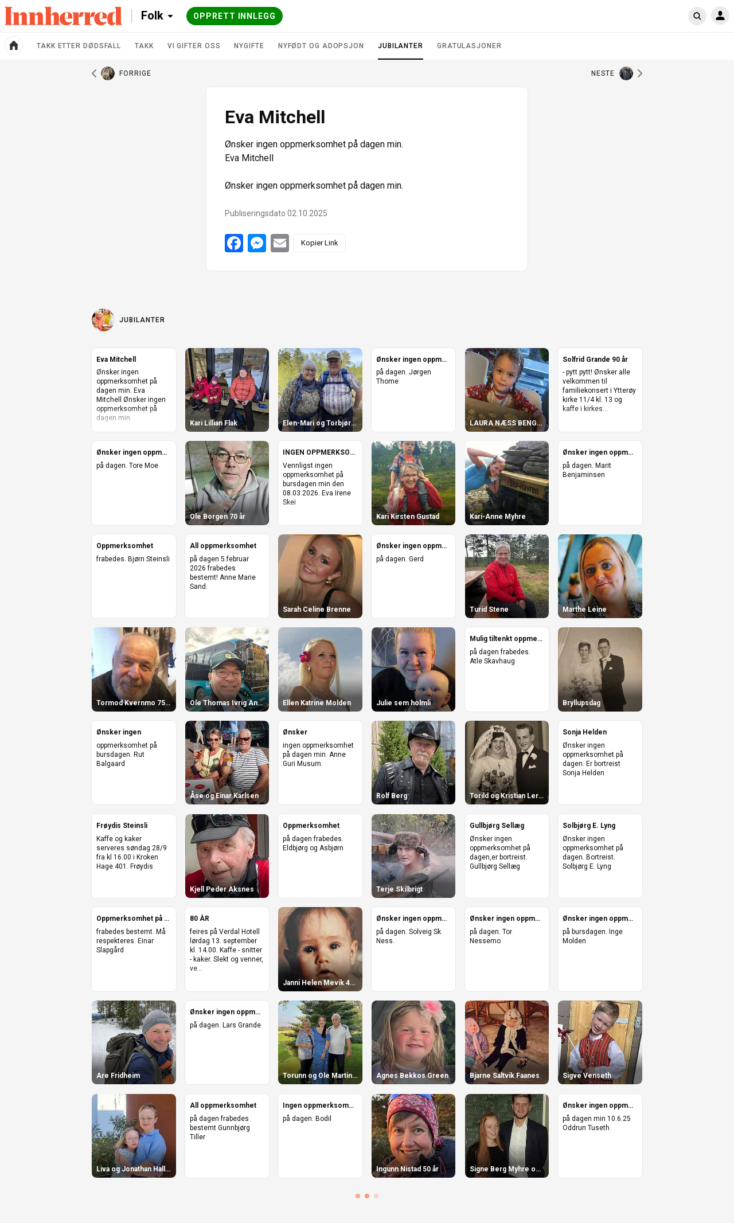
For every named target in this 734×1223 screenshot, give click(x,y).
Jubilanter (400, 50)
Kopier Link (319, 243)
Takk (144, 46)
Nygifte (249, 46)
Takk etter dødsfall (79, 46)
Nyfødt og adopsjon (321, 46)
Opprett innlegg (234, 16)
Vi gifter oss (194, 46)
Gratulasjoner (469, 46)
